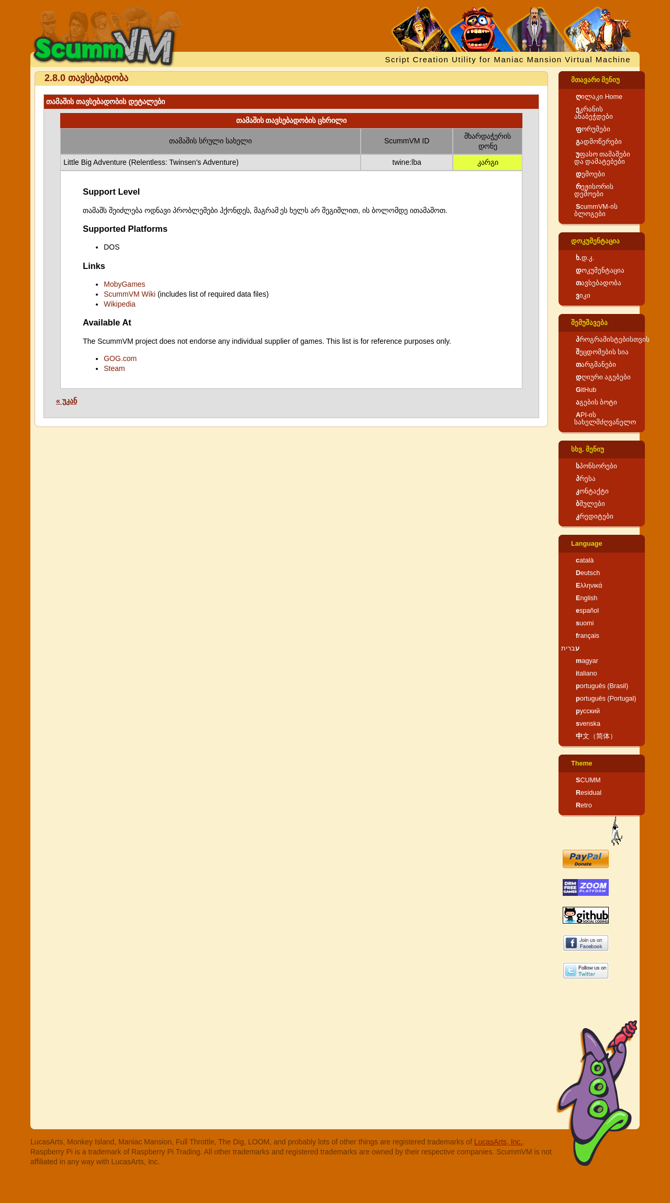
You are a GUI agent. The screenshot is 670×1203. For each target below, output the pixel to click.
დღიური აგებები (603, 377)
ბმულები (590, 504)
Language (586, 543)
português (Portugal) (606, 698)
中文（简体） (596, 736)
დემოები (590, 174)
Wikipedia (120, 304)
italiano (586, 673)
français (587, 635)
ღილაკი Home (599, 96)
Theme (582, 763)
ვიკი (583, 295)
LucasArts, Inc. (498, 1142)
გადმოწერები (599, 141)
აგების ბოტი (597, 402)
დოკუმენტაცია (595, 241)
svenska (588, 723)
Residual (588, 792)
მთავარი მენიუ (595, 80)
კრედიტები (594, 516)
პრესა (586, 478)
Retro (584, 805)
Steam (114, 368)
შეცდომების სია (602, 352)
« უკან (66, 401)
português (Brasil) (602, 686)
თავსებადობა (598, 283)
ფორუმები (593, 129)
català (585, 560)
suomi (585, 623)
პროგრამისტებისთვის (613, 339)
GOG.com (120, 358)
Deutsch (588, 573)
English (586, 598)
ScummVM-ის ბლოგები (596, 210)
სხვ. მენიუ (587, 449)
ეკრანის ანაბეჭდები (593, 113)
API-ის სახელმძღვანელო (605, 418)
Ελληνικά (589, 585)
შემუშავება (589, 323)
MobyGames (124, 284)
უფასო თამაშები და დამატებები (602, 158)
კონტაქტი (592, 491)
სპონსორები (596, 466)
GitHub (586, 389)
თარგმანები (596, 364)
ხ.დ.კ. (585, 258)
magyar (587, 661)
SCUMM (588, 780)
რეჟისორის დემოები (593, 190)
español (587, 610)
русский (588, 711)
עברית (570, 648)
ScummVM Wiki (129, 294)
